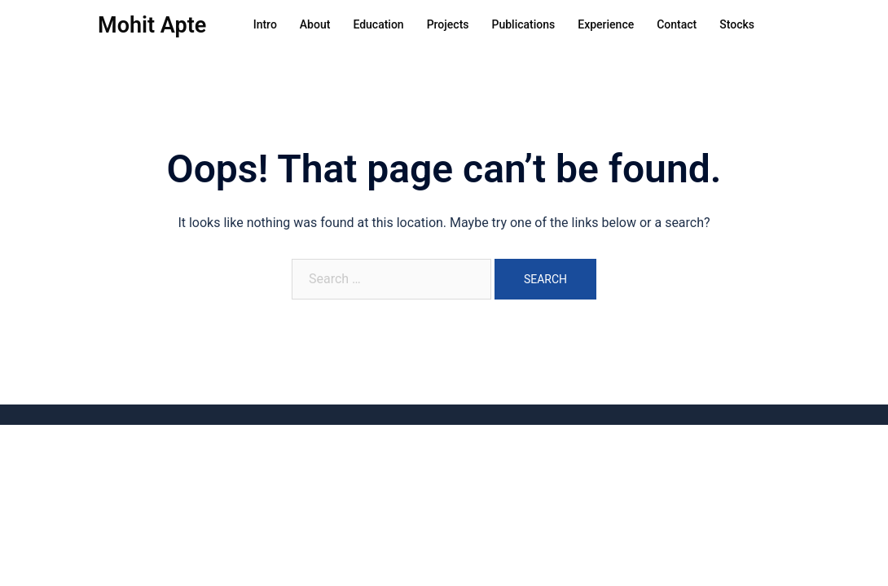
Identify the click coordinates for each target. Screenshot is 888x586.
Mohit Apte (152, 25)
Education (378, 24)
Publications (524, 24)
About (315, 24)
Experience (606, 24)
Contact (677, 24)
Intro (265, 24)
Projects (448, 24)
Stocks (736, 24)
